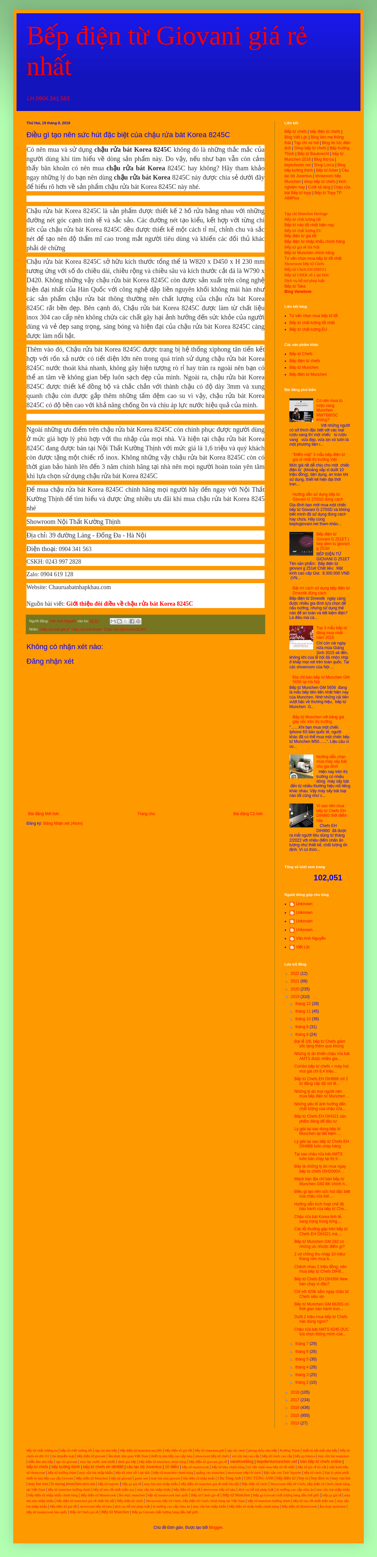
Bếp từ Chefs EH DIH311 (305, 269)
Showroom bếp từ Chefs (304, 263)
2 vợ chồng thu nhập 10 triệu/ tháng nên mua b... (320, 1256)
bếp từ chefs (37, 1467)
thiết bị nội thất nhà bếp (320, 1450)
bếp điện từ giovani (91, 1456)
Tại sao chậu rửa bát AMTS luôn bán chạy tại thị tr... (318, 1156)
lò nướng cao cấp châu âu (295, 1489)
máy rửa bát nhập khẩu (95, 1472)
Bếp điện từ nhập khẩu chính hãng (314, 241)
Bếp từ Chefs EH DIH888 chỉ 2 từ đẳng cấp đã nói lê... (321, 1081)
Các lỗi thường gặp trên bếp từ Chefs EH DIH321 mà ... (321, 1231)
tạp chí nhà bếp (106, 1450)
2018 (296, 1392)
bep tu (304, 1478)
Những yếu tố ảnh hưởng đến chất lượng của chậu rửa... (320, 1106)
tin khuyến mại (63, 1456)
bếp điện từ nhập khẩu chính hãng (53, 1495)
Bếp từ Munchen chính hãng (309, 252)
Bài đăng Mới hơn (43, 813)
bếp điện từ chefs (325, 131)
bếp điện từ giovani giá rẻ (208, 1462)
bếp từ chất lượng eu (42, 1450)
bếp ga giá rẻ (131, 1484)
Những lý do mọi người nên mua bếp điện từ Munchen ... (322, 1093)
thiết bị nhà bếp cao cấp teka (171, 1456)
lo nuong (58, 1483)
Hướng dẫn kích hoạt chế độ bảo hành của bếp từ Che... (320, 1206)
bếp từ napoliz (108, 1484)
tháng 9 (302, 1027)
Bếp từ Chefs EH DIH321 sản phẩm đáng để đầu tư (320, 1118)
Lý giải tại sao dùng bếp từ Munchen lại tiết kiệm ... (317, 1131)
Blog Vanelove (298, 291)
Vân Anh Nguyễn (311, 938)
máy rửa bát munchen (333, 1456)
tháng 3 (302, 1374)
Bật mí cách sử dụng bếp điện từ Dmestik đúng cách (321, 590)
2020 (296, 989)
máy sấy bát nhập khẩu (154, 1489)
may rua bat (341, 1478)
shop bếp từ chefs (319, 181)
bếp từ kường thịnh (62, 1472)
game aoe (141, 1478)
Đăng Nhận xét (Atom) (63, 823)
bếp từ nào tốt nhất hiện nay (114, 1489)
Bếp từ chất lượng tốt (302, 219)
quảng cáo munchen (210, 1472)
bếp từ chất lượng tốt (76, 1450)
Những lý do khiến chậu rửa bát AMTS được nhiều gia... (322, 1056)
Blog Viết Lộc (296, 137)
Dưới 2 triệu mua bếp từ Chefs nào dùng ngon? (320, 1319)
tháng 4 (302, 1367)
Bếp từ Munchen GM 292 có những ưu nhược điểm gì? (319, 1244)
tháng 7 (302, 1343)
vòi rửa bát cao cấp (245, 1456)
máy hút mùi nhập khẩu (161, 1484)
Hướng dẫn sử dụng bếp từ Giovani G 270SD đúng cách (318, 496)
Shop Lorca (324, 165)
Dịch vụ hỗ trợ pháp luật (304, 280)
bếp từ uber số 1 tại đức (132, 1472)
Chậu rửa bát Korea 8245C (125, 629)
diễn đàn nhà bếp (40, 1462)
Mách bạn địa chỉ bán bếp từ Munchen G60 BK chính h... (321, 1181)
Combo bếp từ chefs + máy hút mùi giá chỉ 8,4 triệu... (321, 1068)
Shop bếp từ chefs (310, 148)
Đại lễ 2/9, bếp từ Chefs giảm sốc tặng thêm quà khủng (320, 1043)
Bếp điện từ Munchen (308, 374)
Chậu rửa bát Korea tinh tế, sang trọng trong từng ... (318, 1219)
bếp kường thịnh (66, 1467)
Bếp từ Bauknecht (313, 153)
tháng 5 (302, 1359)
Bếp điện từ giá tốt (300, 236)
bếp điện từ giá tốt (178, 1450)
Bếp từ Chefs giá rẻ (205, 1495)
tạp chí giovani (66, 1462)
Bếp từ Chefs (301, 354)
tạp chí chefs (236, 1450)
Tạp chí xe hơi (306, 142)
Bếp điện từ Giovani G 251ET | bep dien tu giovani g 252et (333, 541)
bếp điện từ (286, 1478)
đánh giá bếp (127, 1462)
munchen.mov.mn (81, 1483)
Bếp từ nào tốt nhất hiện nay (309, 225)
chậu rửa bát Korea (86, 629)
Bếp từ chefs (295, 131)
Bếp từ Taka (295, 286)
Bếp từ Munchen (303, 367)
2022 (296, 973)
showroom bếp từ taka (219, 1489)
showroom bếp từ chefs (212, 1456)
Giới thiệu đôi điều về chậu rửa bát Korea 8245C (129, 603)
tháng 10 (303, 1019)
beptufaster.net (297, 165)
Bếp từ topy (301, 193)
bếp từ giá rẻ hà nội (312, 1467)
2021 (296, 981)
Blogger (216, 1527)
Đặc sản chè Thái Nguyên (282, 1472)
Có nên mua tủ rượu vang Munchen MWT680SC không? (329, 410)
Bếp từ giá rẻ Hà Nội (301, 247)
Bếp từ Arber (327, 170)
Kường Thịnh (290, 1450)
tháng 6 (302, 1351)
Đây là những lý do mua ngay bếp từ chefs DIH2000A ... (320, 1168)
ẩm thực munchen (132, 1495)
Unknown (304, 904)
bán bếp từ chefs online (321, 1461)
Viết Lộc (303, 947)
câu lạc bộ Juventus (144, 1467)
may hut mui (38, 1483)
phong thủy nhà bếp (262, 1450)
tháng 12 (303, 1003)
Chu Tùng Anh (229, 1478)
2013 (296, 1423)
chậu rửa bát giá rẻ (54, 629)
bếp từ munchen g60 (210, 1450)
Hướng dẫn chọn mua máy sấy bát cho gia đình (331, 761)
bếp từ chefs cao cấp (277, 1456)
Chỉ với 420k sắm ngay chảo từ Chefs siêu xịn (321, 1294)
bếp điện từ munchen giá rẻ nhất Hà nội (210, 1484)
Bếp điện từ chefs (304, 361)
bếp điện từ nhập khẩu (199, 1478)
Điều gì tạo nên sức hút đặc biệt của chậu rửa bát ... (322, 1193)
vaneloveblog (242, 1461)
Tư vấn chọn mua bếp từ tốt (313, 315)
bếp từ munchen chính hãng (173, 1472)
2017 (296, 1400)
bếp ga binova (305, 1456)
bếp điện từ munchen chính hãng (162, 1462)
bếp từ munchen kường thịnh (69, 1489)
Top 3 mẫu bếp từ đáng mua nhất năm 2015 (331, 633)
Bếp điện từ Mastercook (98, 1495)
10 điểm (172, 1467)
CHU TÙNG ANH (259, 1478)
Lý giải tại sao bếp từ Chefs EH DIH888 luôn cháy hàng (321, 1143)
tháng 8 (302, 1034)
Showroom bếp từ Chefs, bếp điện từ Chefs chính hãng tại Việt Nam (195, 1501)
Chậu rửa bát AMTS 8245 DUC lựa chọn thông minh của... (321, 1331)
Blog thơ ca (324, 159)
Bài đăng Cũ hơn (248, 813)
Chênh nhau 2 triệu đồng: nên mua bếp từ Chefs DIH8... (320, 1269)
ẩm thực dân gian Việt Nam (128, 1456)
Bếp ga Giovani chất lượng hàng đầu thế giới (286, 1495)
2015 (296, 1415)
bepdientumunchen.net (277, 1461)
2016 (296, 1407)
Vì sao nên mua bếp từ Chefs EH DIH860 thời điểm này (331, 813)
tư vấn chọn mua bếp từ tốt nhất (271, 1467)
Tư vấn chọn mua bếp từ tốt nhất (313, 258)
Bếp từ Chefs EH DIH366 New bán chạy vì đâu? (321, 1281)
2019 (296, 996)
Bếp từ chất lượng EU (302, 230)
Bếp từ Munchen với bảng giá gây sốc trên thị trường (318, 719)
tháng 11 (303, 1011)
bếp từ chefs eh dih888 (103, 1467)
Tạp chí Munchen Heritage (306, 213)
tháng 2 (302, 1382)
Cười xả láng (319, 187)
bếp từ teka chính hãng (228, 1467)
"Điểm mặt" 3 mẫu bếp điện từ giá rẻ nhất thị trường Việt (319, 457)
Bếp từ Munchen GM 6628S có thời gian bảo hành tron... (321, 1306)
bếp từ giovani (121, 1478)
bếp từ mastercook (195, 1467)
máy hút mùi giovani (165, 1478)
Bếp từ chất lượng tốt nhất (312, 322)
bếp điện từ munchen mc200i (141, 1450)
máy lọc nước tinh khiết (97, 1462)
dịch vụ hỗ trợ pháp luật (256, 1489)
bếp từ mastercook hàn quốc (167, 1495)
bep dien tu (320, 1478)
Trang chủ (146, 813)
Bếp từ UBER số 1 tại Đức (306, 275)
